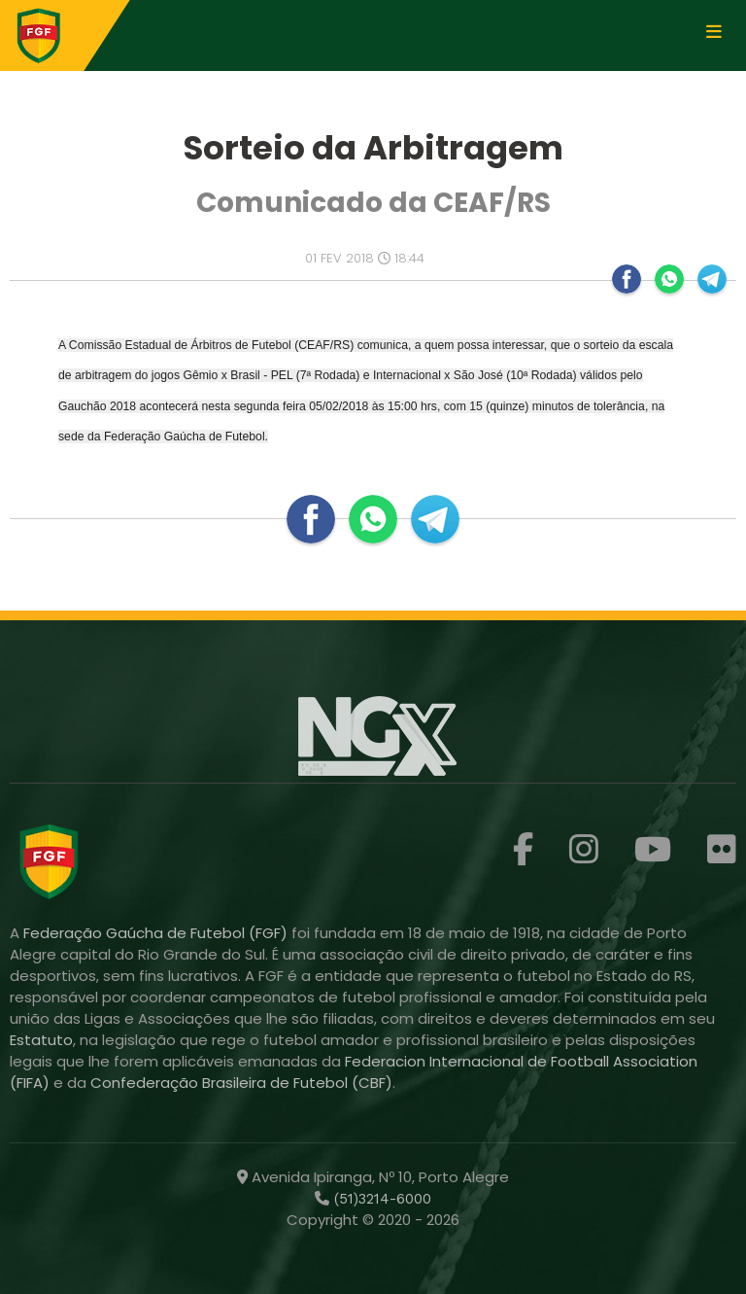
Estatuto (41, 1040)
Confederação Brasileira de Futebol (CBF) (241, 1082)
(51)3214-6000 (380, 1198)
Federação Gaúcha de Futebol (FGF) (157, 933)
